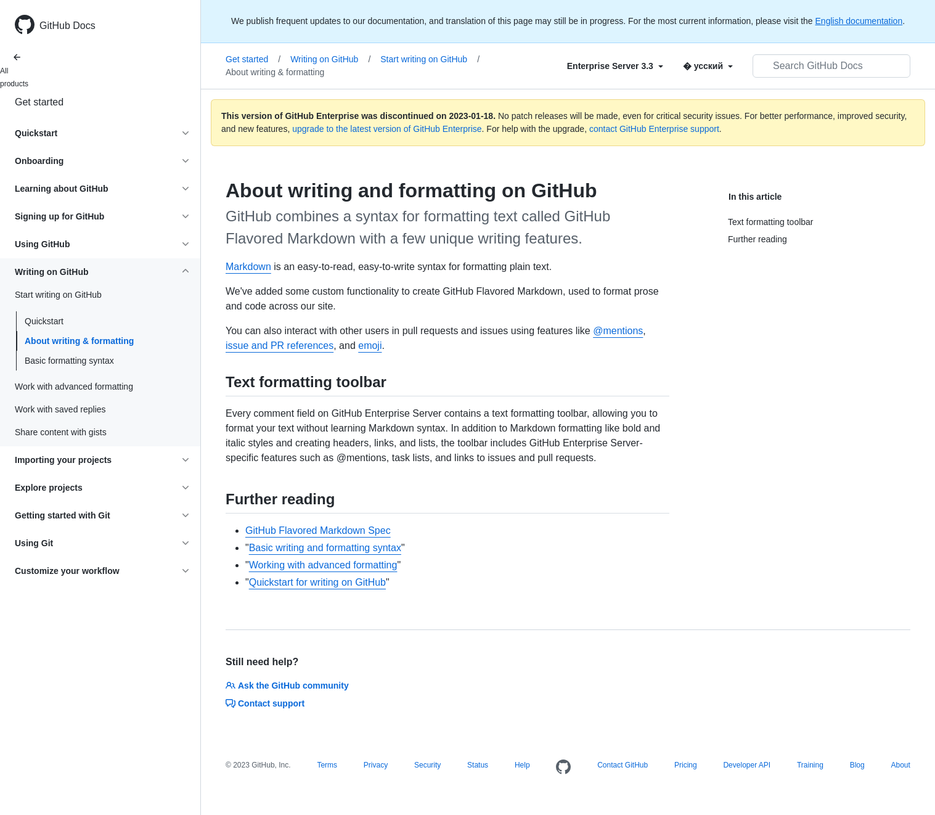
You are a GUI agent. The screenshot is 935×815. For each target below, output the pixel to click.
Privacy (376, 765)
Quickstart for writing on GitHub (317, 582)
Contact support (265, 703)
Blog (857, 765)
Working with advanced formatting (323, 565)
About (900, 765)
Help (522, 765)
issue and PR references (279, 345)
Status (477, 765)
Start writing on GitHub (430, 59)
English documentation (859, 21)
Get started (39, 102)
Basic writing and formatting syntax (325, 548)
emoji (370, 345)
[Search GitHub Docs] (831, 66)
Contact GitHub (622, 765)
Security (427, 765)
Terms (327, 765)
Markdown (248, 266)
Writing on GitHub (330, 59)
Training (810, 765)
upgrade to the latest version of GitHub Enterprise (386, 129)
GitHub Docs (67, 25)
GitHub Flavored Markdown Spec (318, 530)
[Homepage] (563, 768)
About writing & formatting (79, 341)
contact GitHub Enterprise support (654, 129)
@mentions (618, 331)
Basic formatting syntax (69, 361)
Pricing (685, 765)
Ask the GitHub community (287, 685)
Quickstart (44, 321)
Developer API (746, 765)
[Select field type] (615, 66)
